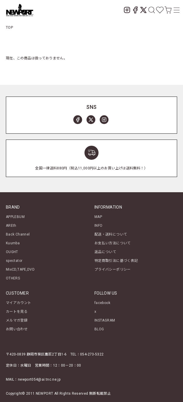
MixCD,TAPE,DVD (20, 269)
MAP (98, 217)
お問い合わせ (17, 329)
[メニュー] (175, 10)
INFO (98, 226)
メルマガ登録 (17, 320)
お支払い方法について (112, 243)
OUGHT (12, 252)
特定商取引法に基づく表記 (116, 261)
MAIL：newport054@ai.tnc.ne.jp (33, 379)
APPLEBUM (15, 217)
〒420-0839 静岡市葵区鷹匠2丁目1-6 (36, 354)
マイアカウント (18, 303)
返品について (105, 252)
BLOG (99, 329)
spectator (14, 261)
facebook (102, 303)
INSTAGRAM (104, 320)
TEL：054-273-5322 (87, 354)
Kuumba (13, 243)
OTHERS (13, 278)
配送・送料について (110, 234)
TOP (9, 27)
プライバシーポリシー (112, 269)
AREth (11, 226)
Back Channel (18, 234)
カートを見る (17, 312)
